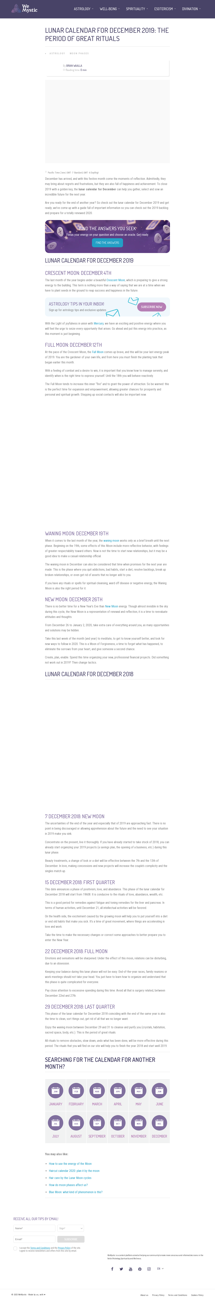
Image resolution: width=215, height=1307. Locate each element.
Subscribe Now (151, 307)
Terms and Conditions (177, 1295)
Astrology (57, 53)
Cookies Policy (197, 1295)
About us (144, 1295)
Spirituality (135, 9)
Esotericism (163, 9)
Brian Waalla (74, 65)
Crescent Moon (116, 280)
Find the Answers (107, 243)
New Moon (111, 606)
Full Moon (97, 352)
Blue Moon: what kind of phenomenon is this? (76, 1192)
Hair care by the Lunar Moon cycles (70, 1178)
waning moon (111, 540)
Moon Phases (79, 53)
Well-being (108, 9)
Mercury (98, 323)
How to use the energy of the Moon (70, 1164)
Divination (190, 9)
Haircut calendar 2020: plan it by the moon (74, 1171)
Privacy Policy (158, 1295)
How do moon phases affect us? (68, 1185)
